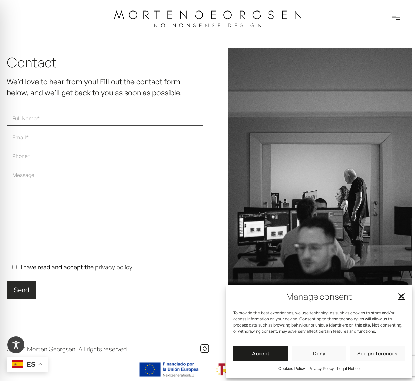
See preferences (377, 353)
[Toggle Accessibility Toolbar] (16, 345)
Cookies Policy (291, 368)
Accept (260, 353)
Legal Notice (348, 368)
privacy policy (113, 267)
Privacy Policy (321, 368)
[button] (401, 296)
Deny (319, 353)
